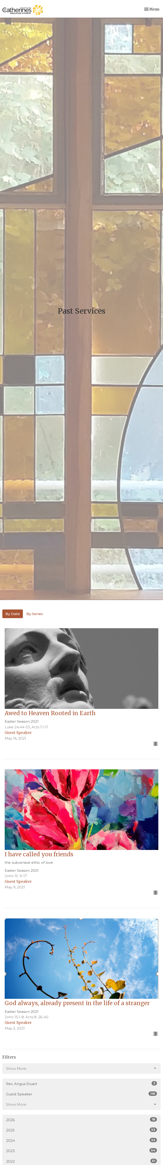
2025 (81, 1129)
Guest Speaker (81, 1093)
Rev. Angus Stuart (81, 1083)
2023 (81, 1150)
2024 (81, 1140)
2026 (81, 1119)
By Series (34, 614)
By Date (12, 614)
